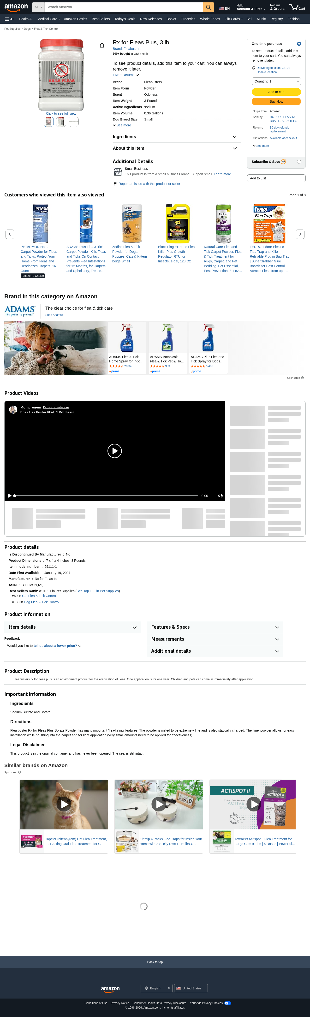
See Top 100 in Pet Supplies (98, 591)
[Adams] (20, 311)
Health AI (26, 19)
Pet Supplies (12, 28)
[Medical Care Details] (59, 19)
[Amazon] (16, 7)
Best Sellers (101, 19)
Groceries (188, 19)
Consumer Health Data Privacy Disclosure (159, 1003)
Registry (276, 19)
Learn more (222, 174)
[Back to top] (155, 966)
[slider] (106, 495)
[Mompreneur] (30, 407)
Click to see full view (61, 113)
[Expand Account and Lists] (264, 9)
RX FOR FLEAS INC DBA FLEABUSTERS (283, 119)
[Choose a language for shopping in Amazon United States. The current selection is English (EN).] (224, 7)
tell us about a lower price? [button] (58, 646)
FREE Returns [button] (126, 75)
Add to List (258, 178)
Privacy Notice (120, 1003)
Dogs (27, 28)
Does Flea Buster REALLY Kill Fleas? (47, 412)
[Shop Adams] (54, 315)
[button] (10, 19)
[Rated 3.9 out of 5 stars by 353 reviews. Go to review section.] (167, 366)
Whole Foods (210, 19)
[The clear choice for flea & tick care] (79, 308)
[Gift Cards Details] (242, 19)
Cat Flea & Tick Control (39, 596)
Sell (249, 19)
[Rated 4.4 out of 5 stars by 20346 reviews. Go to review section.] (127, 366)
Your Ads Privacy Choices (206, 1003)
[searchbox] (124, 7)
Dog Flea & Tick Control (42, 602)
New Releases (151, 19)
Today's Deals (124, 19)
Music (261, 19)
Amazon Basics (75, 19)
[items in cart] (297, 7)
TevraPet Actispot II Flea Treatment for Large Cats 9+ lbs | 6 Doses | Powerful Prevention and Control (263, 841)
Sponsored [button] (295, 377)
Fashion (294, 19)
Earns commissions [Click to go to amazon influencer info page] (56, 407)
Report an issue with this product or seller (146, 184)
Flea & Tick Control (46, 28)
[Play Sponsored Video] (64, 805)
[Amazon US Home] (110, 990)
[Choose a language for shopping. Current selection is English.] (153, 988)
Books (171, 19)
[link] (40, 258)
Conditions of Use (96, 1003)
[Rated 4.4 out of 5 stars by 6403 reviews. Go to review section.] (208, 366)
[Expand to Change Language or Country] (168, 988)
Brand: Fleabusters (127, 49)
